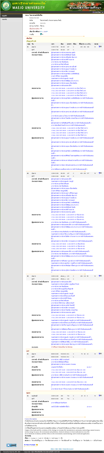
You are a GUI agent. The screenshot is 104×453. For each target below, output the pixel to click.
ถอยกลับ (4, 19)
